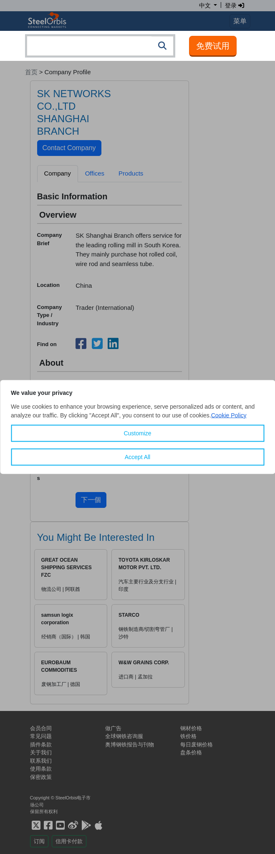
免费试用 (213, 45)
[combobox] (100, 46)
